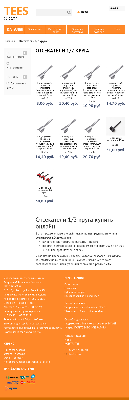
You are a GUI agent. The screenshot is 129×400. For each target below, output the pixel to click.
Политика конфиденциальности (82, 295)
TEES (16, 12)
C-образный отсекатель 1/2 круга (45, 190)
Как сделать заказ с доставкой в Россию (27, 361)
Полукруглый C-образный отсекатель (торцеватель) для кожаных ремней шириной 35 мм (45, 143)
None (67, 340)
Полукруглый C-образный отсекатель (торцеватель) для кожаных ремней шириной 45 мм (68, 143)
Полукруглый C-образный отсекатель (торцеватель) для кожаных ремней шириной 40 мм (68, 89)
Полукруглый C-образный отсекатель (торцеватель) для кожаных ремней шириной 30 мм (116, 89)
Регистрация (71, 284)
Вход (84, 12)
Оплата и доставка (77, 30)
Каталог (15, 29)
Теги (117, 29)
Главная (10, 41)
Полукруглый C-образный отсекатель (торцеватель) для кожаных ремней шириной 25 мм (45, 89)
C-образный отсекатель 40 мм (115, 139)
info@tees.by (74, 353)
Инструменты (15, 67)
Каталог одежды (75, 336)
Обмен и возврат (99, 30)
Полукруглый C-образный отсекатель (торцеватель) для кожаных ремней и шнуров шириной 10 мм (92, 90)
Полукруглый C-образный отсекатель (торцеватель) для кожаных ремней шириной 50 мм (92, 143)
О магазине (35, 29)
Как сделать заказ (56, 30)
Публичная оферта (74, 292)
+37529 (78, 350)
